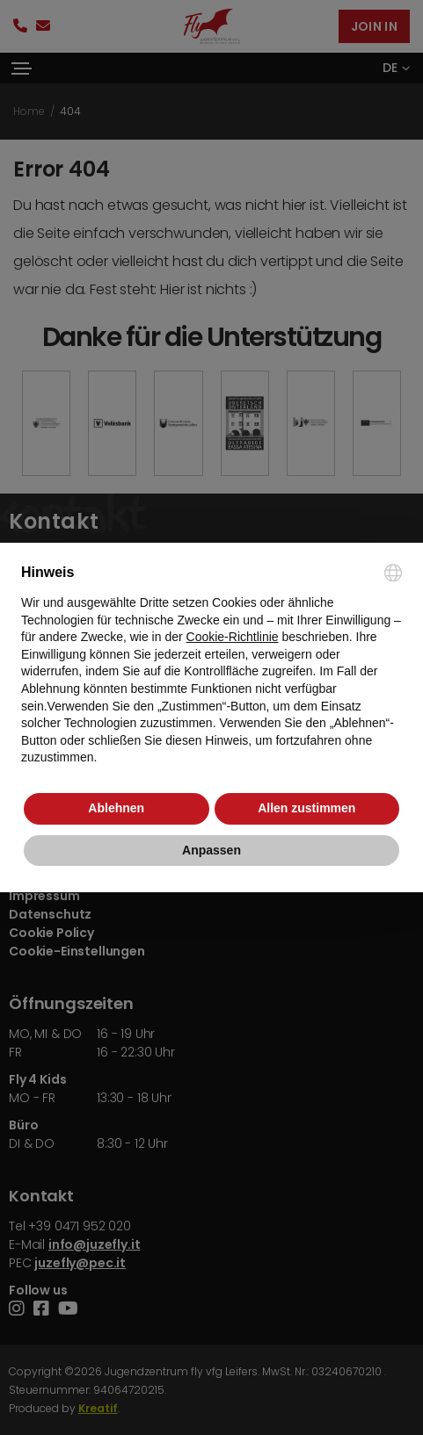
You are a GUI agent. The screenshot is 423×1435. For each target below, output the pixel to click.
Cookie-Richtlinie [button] (232, 637)
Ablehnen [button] (116, 808)
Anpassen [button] (211, 850)
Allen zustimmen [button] (306, 808)
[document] (211, 665)
